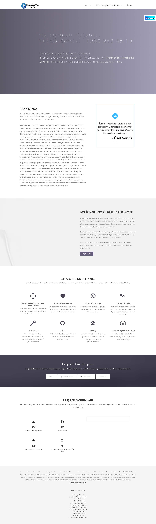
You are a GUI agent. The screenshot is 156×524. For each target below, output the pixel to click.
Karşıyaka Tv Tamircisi (79, 507)
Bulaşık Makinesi (86, 377)
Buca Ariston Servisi (79, 503)
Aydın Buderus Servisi (78, 491)
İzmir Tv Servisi (79, 499)
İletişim (129, 5)
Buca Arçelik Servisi (79, 515)
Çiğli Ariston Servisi (79, 511)
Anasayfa (88, 5)
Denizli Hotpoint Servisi (79, 497)
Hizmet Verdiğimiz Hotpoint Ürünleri (109, 5)
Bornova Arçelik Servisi (79, 509)
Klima (51, 377)
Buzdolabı (102, 377)
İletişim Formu (86, 254)
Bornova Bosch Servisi (79, 505)
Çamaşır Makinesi (67, 377)
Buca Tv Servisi (79, 501)
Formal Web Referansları (78, 482)
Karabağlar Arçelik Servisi (79, 517)
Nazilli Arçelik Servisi (78, 495)
